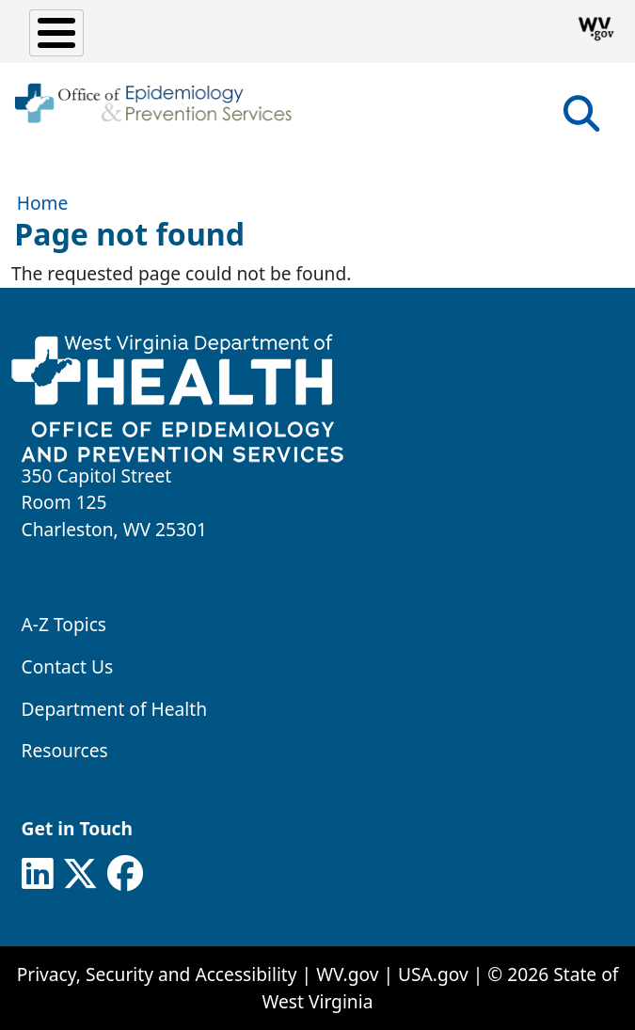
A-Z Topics (64, 624)
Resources (65, 750)
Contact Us (68, 666)
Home (43, 202)
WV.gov (347, 974)
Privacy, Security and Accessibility (157, 974)
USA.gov (433, 974)
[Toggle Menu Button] (56, 32)
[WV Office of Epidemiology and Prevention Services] (152, 103)
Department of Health (115, 708)
